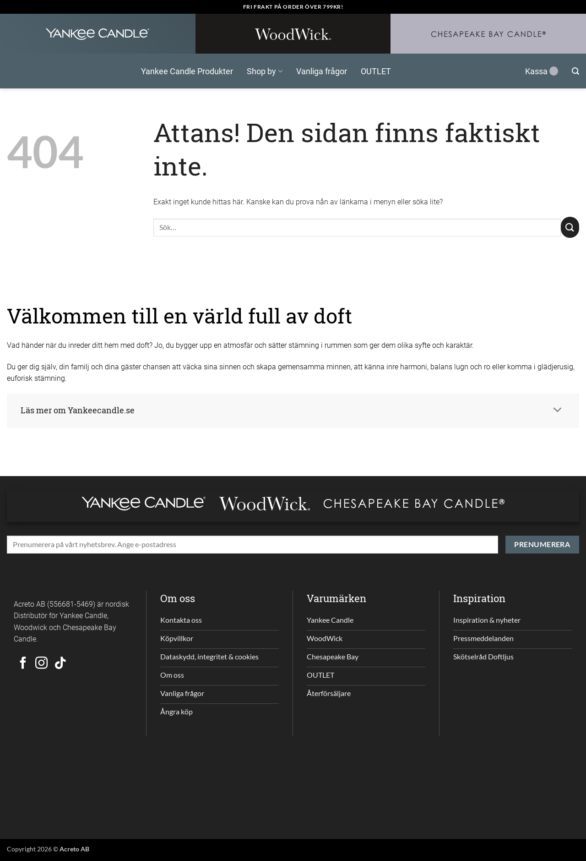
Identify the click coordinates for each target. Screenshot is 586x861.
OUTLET (376, 71)
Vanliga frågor (321, 71)
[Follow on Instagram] (41, 664)
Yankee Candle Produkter (187, 71)
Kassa (541, 71)
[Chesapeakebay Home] (488, 34)
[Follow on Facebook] (23, 664)
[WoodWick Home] (293, 34)
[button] (575, 71)
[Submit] (570, 227)
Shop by (264, 71)
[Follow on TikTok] (60, 664)
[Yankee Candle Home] (97, 34)
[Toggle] (557, 411)
